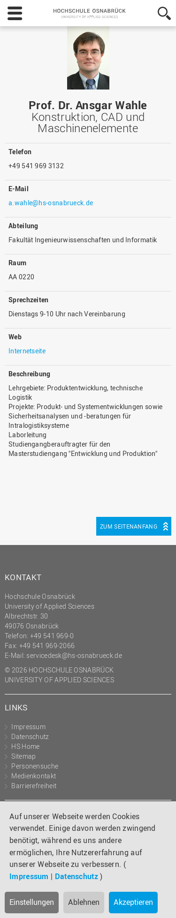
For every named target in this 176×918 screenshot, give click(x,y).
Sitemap (23, 756)
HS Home (25, 746)
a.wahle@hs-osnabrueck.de (50, 202)
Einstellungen (31, 902)
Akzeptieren (133, 902)
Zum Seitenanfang (128, 526)
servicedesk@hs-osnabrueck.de (74, 655)
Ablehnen (83, 902)
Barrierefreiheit (33, 785)
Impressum (29, 876)
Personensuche (34, 765)
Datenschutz (76, 876)
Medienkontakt (33, 775)
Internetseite (27, 350)
